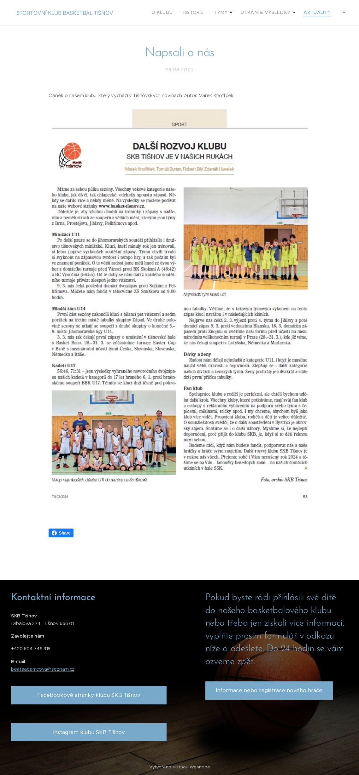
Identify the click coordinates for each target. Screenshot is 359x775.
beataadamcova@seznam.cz (42, 669)
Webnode (200, 767)
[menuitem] (265, 13)
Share (61, 532)
